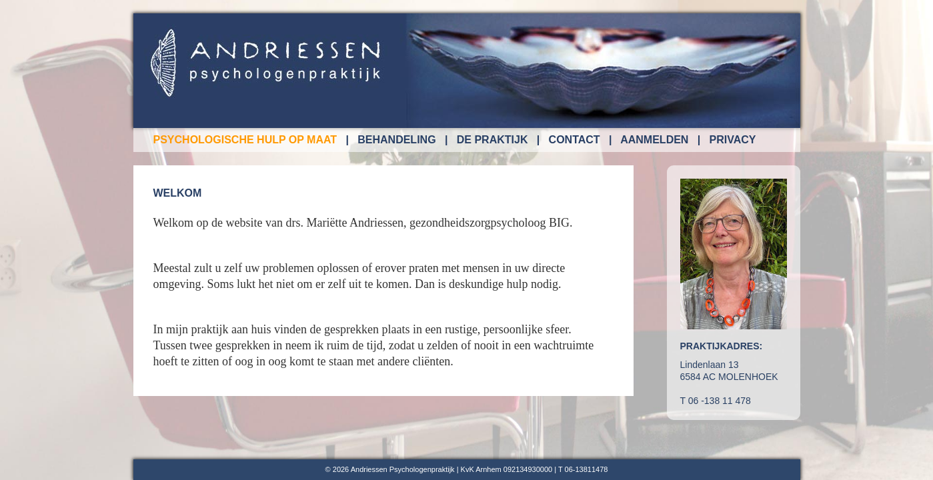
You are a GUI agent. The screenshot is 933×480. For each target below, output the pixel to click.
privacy (733, 139)
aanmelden (654, 139)
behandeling (396, 139)
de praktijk (492, 139)
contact (574, 139)
